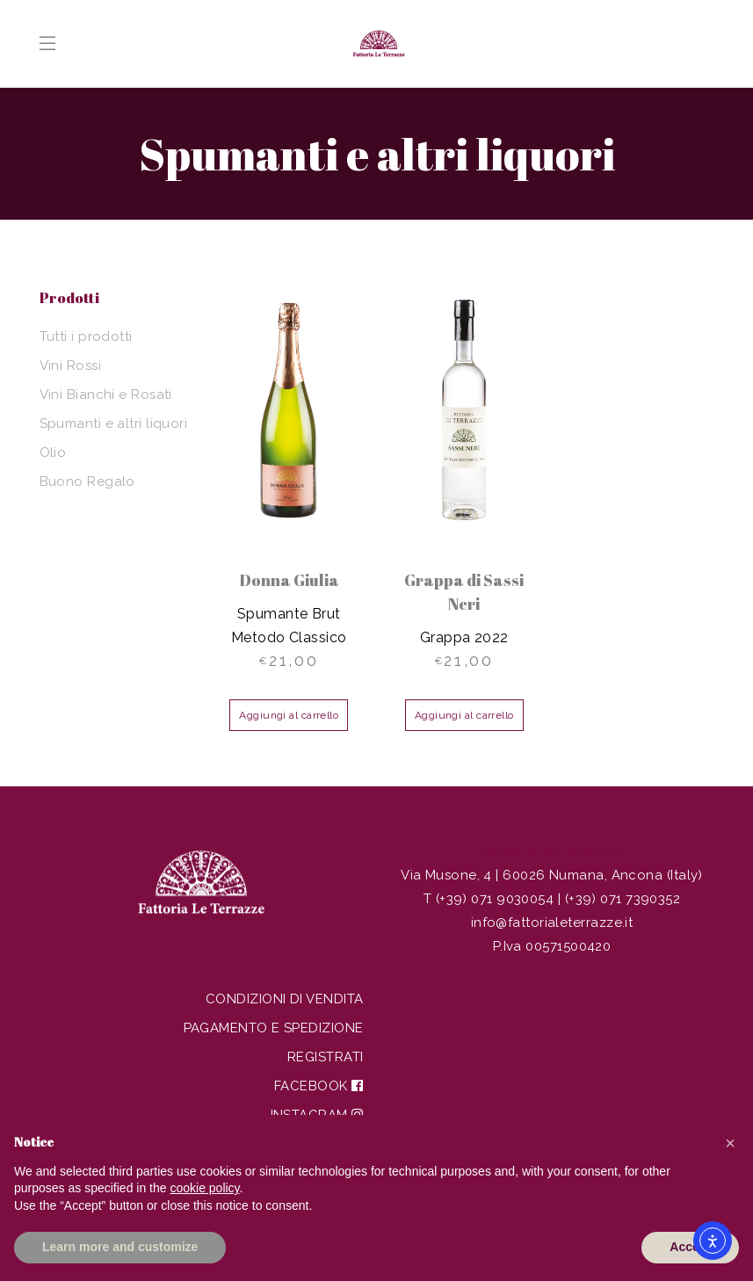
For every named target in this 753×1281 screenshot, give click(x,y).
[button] (730, 1143)
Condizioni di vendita (284, 999)
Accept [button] (690, 1247)
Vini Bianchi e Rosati (106, 394)
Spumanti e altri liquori (114, 423)
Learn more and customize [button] (120, 1247)
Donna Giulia (289, 579)
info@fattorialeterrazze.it (552, 922)
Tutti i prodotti (86, 336)
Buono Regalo (87, 481)
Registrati (325, 1057)
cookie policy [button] (204, 1188)
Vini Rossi (71, 365)
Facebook (319, 1086)
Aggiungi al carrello (288, 715)
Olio (53, 452)
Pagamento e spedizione (274, 1028)
